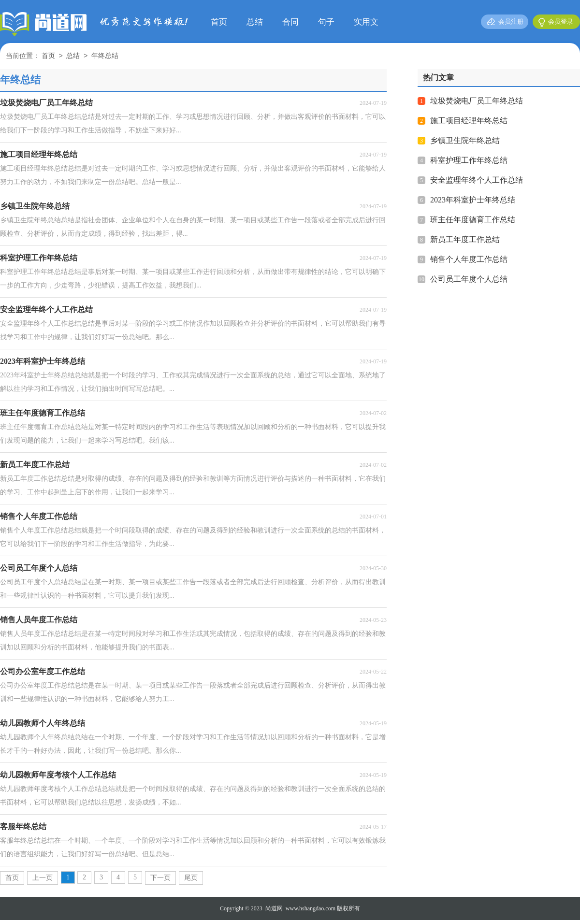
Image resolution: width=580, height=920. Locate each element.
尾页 (191, 877)
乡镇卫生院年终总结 (465, 140)
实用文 (366, 22)
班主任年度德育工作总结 (472, 220)
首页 (219, 22)
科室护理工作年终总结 (469, 160)
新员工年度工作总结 (465, 239)
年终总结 (104, 56)
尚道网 (274, 908)
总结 (254, 22)
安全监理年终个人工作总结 (476, 180)
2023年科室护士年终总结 (472, 200)
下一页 (160, 877)
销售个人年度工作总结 (469, 259)
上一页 (42, 877)
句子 (326, 22)
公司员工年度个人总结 (469, 279)
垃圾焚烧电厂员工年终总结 (476, 101)
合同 (290, 22)
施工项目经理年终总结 (469, 120)
